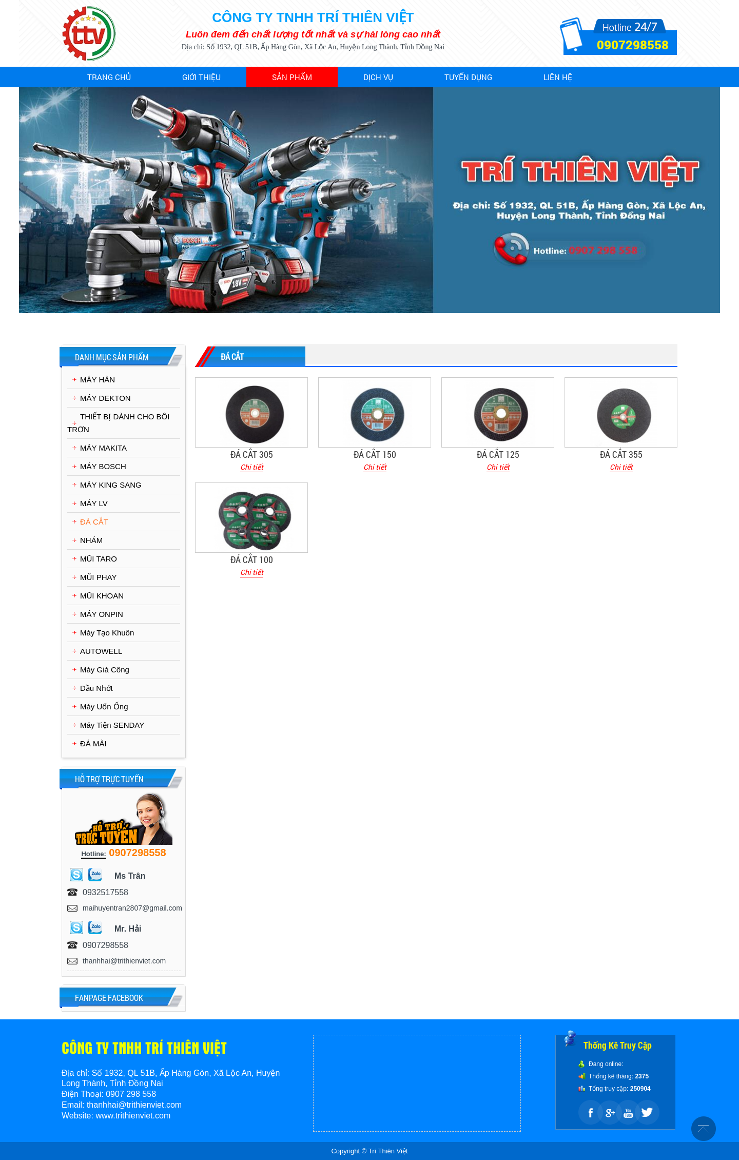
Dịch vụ (378, 77)
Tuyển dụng (468, 77)
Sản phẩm (292, 77)
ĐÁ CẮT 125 (498, 454)
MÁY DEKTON (105, 398)
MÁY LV (94, 503)
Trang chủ (109, 77)
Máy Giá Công (104, 669)
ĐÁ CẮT (94, 521)
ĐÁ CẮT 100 (251, 559)
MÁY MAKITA (103, 447)
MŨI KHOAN (102, 595)
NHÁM (91, 540)
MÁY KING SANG (111, 484)
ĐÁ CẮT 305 (251, 454)
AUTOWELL (101, 651)
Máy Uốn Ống (104, 706)
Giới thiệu (201, 77)
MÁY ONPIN (101, 614)
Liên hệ (557, 77)
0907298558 (633, 44)
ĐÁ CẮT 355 (621, 454)
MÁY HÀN (97, 379)
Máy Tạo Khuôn (107, 632)
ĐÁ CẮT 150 (375, 454)
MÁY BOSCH (103, 466)
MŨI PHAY (98, 577)
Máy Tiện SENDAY (112, 725)
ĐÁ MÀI (93, 743)
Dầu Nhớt (96, 688)
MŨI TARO (98, 558)
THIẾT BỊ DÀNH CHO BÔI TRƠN (118, 423)
